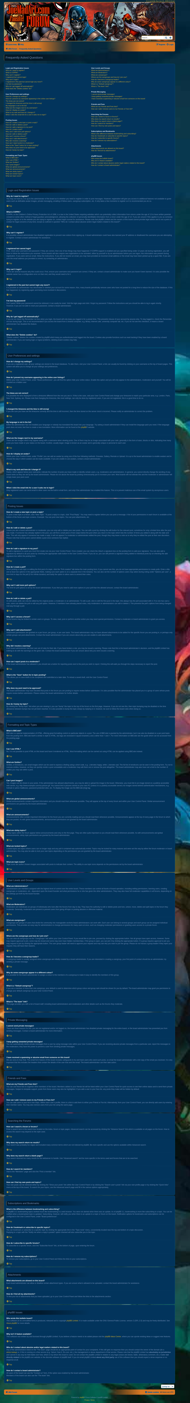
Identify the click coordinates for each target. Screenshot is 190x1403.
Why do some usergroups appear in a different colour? (110, 82)
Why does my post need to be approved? (20, 147)
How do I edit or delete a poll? (16, 134)
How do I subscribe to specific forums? (105, 138)
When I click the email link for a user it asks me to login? (26, 115)
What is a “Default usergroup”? (102, 84)
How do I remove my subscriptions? (104, 140)
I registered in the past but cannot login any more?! (24, 82)
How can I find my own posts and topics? (106, 126)
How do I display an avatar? (16, 110)
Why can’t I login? (12, 79)
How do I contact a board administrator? (105, 165)
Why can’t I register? (13, 75)
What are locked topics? (14, 174)
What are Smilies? (12, 162)
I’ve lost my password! (14, 84)
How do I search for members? (102, 123)
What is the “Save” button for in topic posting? (22, 145)
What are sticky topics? (14, 171)
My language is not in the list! (16, 105)
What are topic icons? (13, 176)
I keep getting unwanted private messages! (106, 96)
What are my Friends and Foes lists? (104, 106)
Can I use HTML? (12, 160)
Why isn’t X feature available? (102, 161)
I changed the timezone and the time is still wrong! (24, 103)
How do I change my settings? (16, 96)
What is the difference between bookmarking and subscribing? (113, 134)
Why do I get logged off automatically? (19, 86)
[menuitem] (21, 44)
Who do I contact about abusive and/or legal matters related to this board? (118, 163)
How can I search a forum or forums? (104, 116)
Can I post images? (13, 165)
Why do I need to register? (15, 70)
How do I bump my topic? (15, 150)
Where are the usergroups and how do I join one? (109, 77)
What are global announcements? (18, 167)
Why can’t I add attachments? (16, 138)
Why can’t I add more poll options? (18, 131)
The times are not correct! (15, 101)
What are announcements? (15, 169)
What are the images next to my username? (21, 108)
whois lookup (11, 1352)
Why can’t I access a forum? (16, 136)
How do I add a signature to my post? (19, 127)
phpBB (83, 427)
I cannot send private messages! (103, 94)
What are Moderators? (99, 72)
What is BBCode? (12, 158)
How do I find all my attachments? (103, 150)
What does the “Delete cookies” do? (19, 88)
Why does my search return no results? (105, 119)
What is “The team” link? (100, 86)
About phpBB (11, 1323)
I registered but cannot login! (16, 77)
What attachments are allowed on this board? (107, 148)
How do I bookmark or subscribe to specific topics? (109, 136)
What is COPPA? (12, 72)
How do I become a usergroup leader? (105, 79)
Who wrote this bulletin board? (102, 158)
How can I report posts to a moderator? (20, 143)
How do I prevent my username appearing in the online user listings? (30, 99)
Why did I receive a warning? (16, 141)
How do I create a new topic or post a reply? (22, 122)
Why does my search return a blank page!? (106, 121)
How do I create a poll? (14, 129)
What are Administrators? (100, 70)
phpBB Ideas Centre (113, 1337)
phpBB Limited (72, 1321)
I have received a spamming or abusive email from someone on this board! (118, 99)
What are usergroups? (99, 75)
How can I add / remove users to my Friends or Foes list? (112, 109)
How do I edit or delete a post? (17, 125)
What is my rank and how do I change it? (20, 112)
